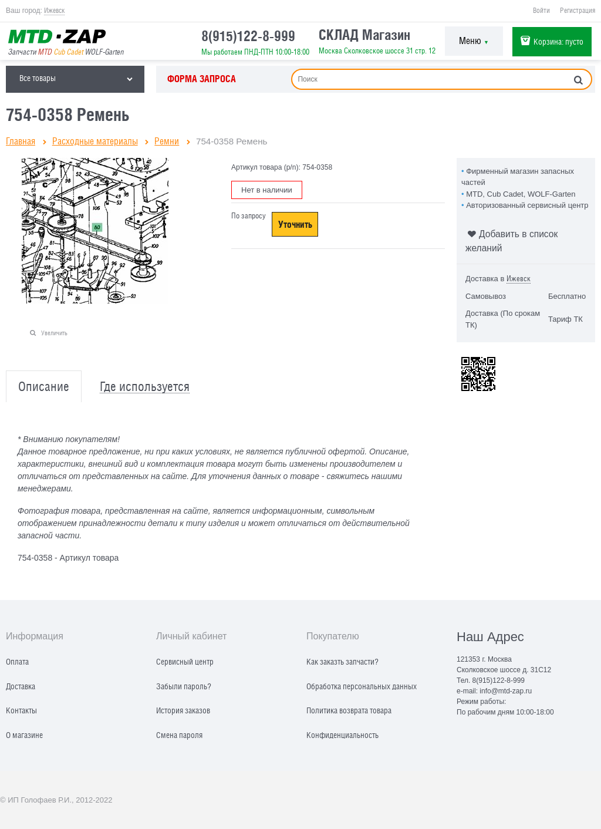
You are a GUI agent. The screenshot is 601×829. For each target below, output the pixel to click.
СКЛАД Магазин (364, 34)
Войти (541, 10)
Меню (474, 40)
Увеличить (54, 332)
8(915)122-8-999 (248, 36)
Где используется (145, 386)
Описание (43, 386)
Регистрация (577, 10)
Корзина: (558, 41)
